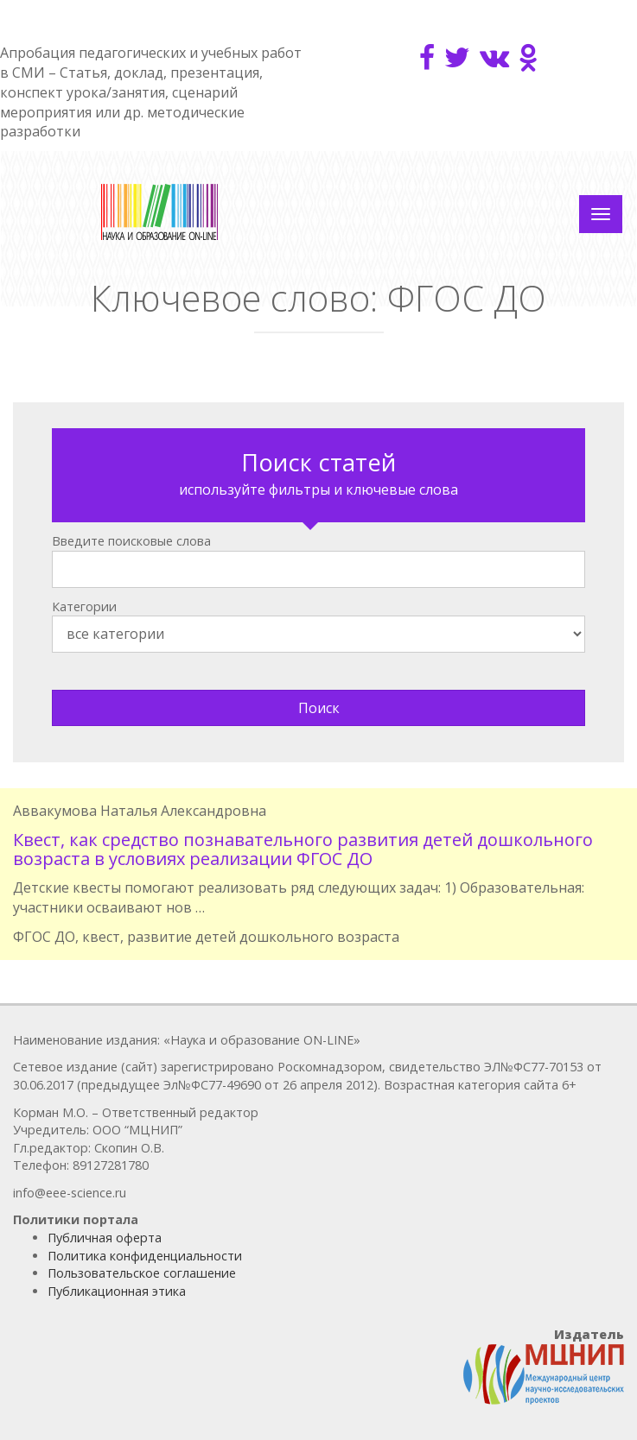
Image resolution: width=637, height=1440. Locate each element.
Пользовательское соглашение (142, 1273)
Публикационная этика (117, 1291)
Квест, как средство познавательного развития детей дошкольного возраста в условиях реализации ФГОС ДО (303, 849)
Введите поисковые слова (131, 541)
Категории (84, 606)
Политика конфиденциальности (145, 1255)
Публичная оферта (105, 1237)
